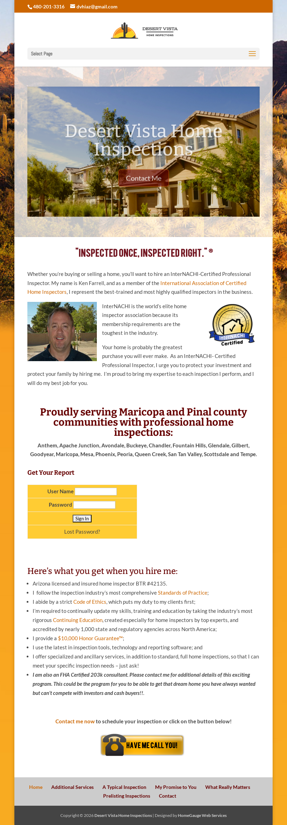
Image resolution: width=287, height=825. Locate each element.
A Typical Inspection (124, 787)
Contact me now (75, 721)
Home (35, 787)
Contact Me (143, 186)
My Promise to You (175, 787)
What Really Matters (227, 787)
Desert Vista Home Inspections (143, 148)
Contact (167, 796)
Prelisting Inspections (126, 796)
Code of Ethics (89, 602)
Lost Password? (82, 531)
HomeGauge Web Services (202, 815)
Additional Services (72, 787)
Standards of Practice (182, 592)
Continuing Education (77, 620)
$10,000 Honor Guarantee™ (90, 638)
